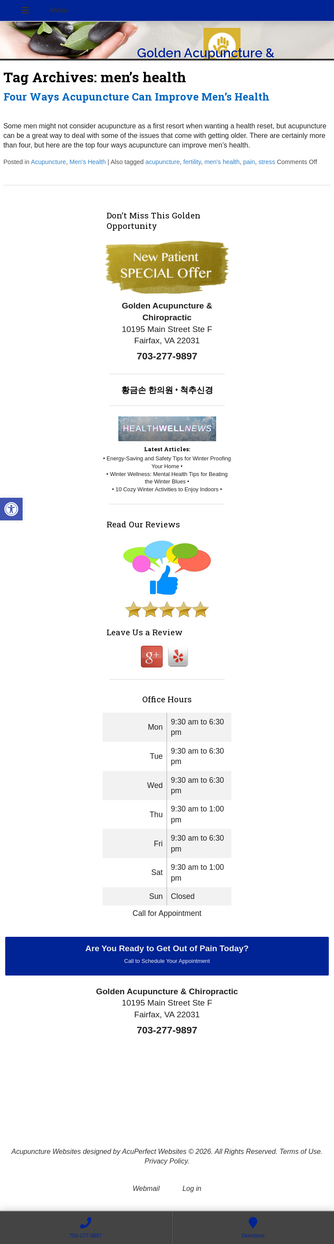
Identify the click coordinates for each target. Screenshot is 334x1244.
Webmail (146, 1188)
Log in (191, 1188)
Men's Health (88, 161)
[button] (11, 509)
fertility (192, 161)
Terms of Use (300, 1151)
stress (266, 161)
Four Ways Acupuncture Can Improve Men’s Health (136, 97)
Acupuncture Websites (46, 1151)
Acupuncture (48, 161)
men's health (222, 161)
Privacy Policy (166, 1161)
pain (249, 161)
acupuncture (162, 161)
